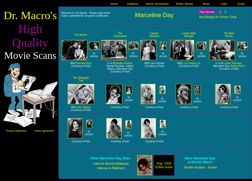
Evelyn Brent (237, 66)
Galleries (132, 3)
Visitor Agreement (44, 130)
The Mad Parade (229, 34)
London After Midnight (189, 34)
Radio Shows (184, 3)
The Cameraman (120, 34)
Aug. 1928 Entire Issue (164, 165)
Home (114, 3)
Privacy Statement (16, 130)
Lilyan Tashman (233, 63)
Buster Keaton (124, 63)
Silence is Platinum (111, 168)
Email (241, 3)
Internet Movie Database (111, 163)
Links (224, 3)
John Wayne (84, 107)
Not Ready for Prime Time (218, 17)
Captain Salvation (154, 34)
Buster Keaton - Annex (200, 167)
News (206, 3)
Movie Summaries (157, 3)
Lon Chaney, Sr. (192, 63)
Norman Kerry (84, 63)
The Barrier (81, 34)
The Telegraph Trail (81, 79)
